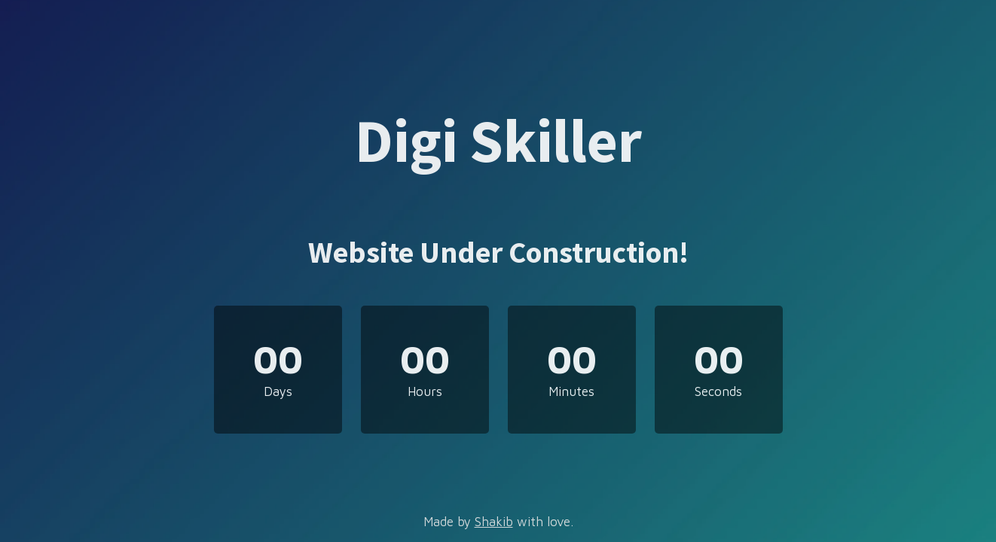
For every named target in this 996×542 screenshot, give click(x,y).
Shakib (494, 521)
